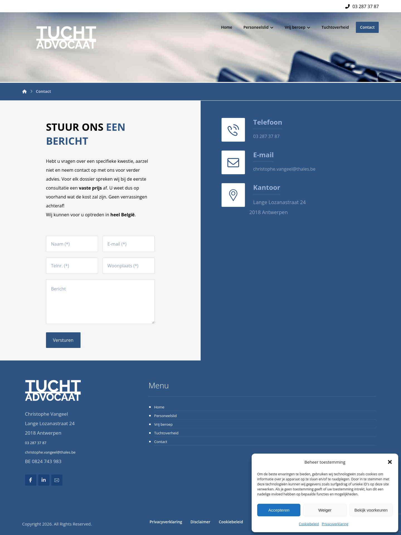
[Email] (56, 480)
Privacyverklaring (335, 524)
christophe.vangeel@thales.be (50, 452)
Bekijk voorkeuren (371, 510)
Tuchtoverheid (166, 432)
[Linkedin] (43, 480)
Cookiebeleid (309, 524)
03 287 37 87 (36, 442)
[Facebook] (30, 480)
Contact (160, 441)
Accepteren (279, 510)
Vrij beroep (163, 424)
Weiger (324, 510)
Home (159, 407)
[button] (390, 462)
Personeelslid (165, 415)
